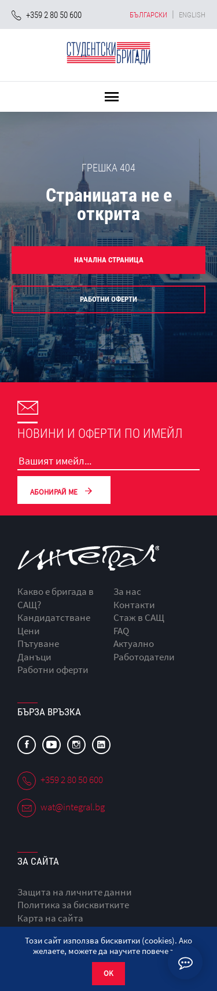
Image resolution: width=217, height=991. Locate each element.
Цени (28, 630)
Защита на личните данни (74, 892)
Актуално (133, 643)
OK (108, 973)
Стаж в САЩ (138, 617)
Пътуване (38, 643)
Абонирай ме (64, 490)
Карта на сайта (50, 918)
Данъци (34, 656)
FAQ (121, 630)
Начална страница (109, 259)
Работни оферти (108, 299)
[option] (108, 243)
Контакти (134, 604)
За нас (127, 591)
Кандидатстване (53, 617)
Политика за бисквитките (73, 904)
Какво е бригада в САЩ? (55, 598)
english (192, 14)
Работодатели (144, 656)
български (148, 14)
